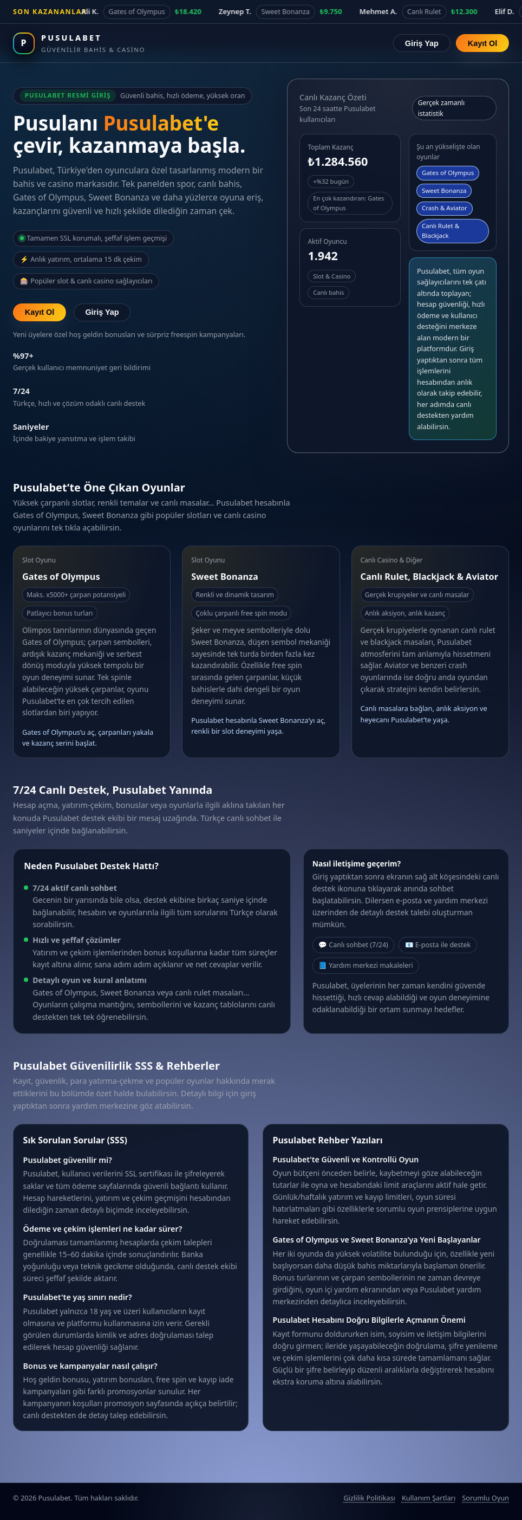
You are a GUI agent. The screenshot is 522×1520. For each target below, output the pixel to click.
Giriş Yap (422, 43)
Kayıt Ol (482, 43)
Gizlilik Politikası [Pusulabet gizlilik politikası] (369, 1498)
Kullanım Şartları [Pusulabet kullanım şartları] (428, 1498)
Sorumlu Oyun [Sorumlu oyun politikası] (485, 1498)
